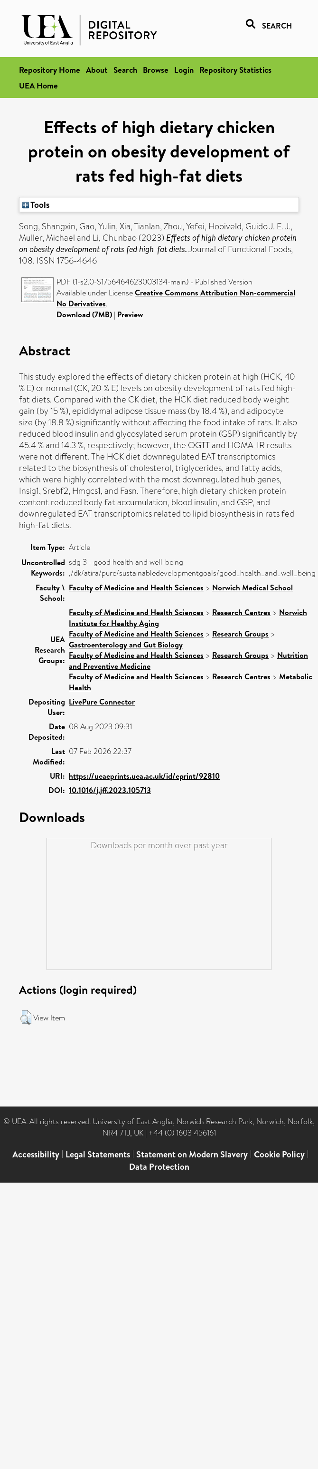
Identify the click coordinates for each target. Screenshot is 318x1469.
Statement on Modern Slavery (192, 1154)
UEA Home (38, 85)
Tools (36, 204)
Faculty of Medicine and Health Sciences (136, 587)
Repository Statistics (235, 69)
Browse (155, 69)
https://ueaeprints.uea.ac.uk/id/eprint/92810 (144, 776)
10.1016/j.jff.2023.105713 (110, 790)
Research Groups (240, 633)
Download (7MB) (84, 314)
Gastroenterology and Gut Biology (126, 644)
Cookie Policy (279, 1154)
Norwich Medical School (252, 587)
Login (184, 69)
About (97, 69)
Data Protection (159, 1167)
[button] (25, 1017)
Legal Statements (97, 1154)
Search (125, 69)
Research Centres (241, 612)
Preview (130, 314)
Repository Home (49, 69)
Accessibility (35, 1154)
